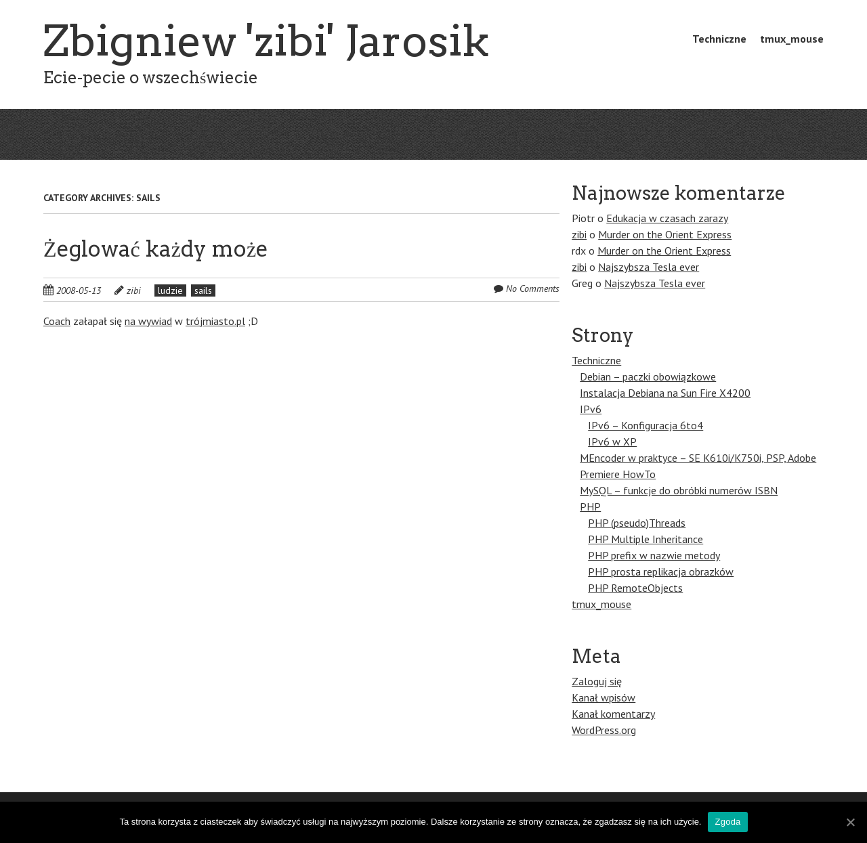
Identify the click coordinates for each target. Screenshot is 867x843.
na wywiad (148, 321)
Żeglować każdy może (155, 249)
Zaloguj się (597, 681)
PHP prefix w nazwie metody (654, 555)
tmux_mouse (792, 38)
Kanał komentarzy (613, 713)
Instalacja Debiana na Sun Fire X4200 (665, 392)
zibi (134, 290)
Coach (56, 321)
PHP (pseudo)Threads (636, 522)
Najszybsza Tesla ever (648, 267)
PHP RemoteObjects (635, 588)
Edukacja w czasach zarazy (667, 218)
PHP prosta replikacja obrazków (661, 571)
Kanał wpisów (603, 697)
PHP (590, 506)
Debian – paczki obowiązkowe (648, 376)
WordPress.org (604, 730)
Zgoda (727, 822)
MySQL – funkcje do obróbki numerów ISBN (679, 490)
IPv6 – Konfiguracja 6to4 (645, 425)
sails (203, 290)
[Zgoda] (850, 822)
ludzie (170, 290)
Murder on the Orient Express (665, 234)
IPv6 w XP (612, 441)
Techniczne (719, 38)
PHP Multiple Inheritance (645, 539)
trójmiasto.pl (215, 321)
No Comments (532, 288)
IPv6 (590, 409)
